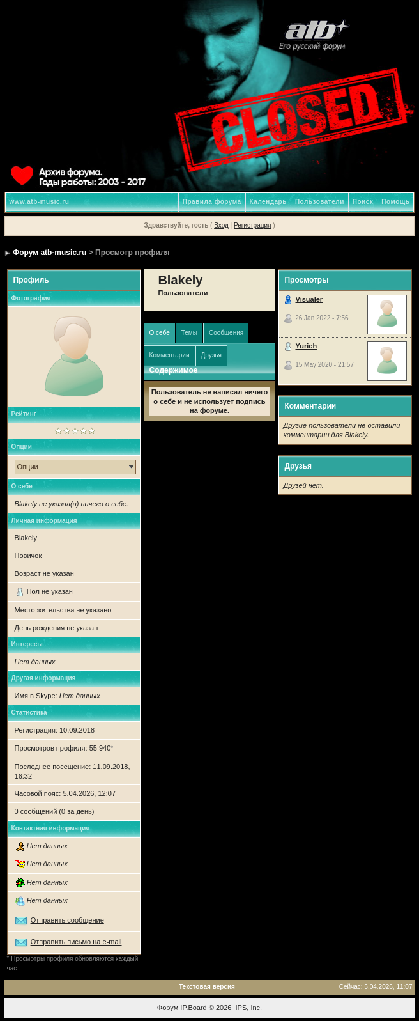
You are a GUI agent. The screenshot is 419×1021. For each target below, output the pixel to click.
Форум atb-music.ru (49, 252)
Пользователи (319, 201)
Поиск (363, 201)
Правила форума (212, 201)
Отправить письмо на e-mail (76, 942)
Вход (221, 225)
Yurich (306, 346)
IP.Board (193, 1007)
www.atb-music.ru (40, 201)
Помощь (395, 201)
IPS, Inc (248, 1007)
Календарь (268, 201)
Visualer (309, 299)
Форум (167, 1007)
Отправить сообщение (67, 920)
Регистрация (252, 225)
